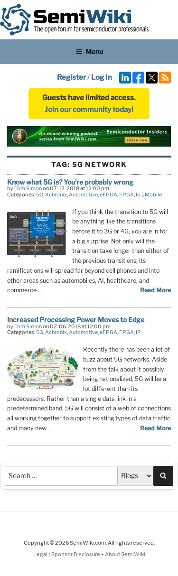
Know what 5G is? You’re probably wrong (70, 182)
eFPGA (108, 194)
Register (71, 77)
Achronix (56, 194)
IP (138, 332)
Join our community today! (89, 109)
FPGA (126, 194)
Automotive (83, 194)
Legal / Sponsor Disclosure (67, 554)
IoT (139, 194)
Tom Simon (28, 188)
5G (39, 194)
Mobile (153, 194)
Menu (89, 51)
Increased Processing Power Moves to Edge (75, 320)
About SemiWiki (125, 554)
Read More (155, 290)
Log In (101, 77)
